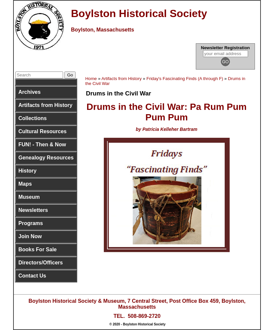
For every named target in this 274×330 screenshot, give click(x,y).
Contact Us (32, 275)
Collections (32, 118)
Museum (29, 197)
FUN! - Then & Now (42, 144)
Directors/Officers (40, 262)
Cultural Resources (42, 131)
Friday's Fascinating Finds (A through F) (185, 78)
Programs (30, 223)
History (27, 171)
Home (91, 78)
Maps (25, 184)
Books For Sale (37, 249)
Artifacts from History (45, 105)
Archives (29, 92)
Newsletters (33, 210)
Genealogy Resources (46, 157)
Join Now (30, 236)
